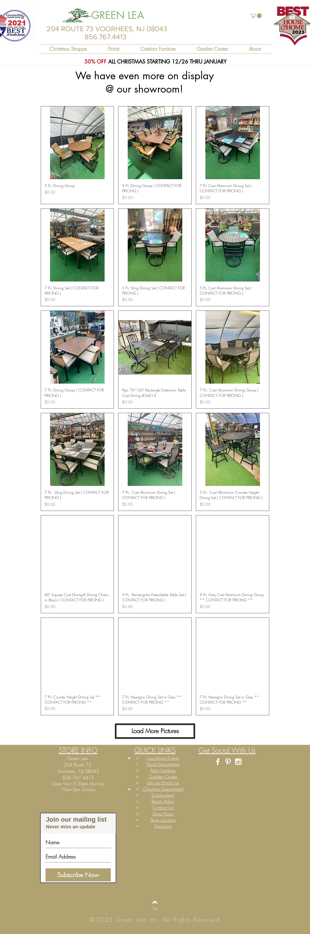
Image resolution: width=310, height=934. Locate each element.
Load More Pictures (155, 731)
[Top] (155, 907)
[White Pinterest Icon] (228, 761)
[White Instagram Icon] (238, 761)
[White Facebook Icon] (217, 761)
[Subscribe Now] (78, 874)
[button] (256, 15)
